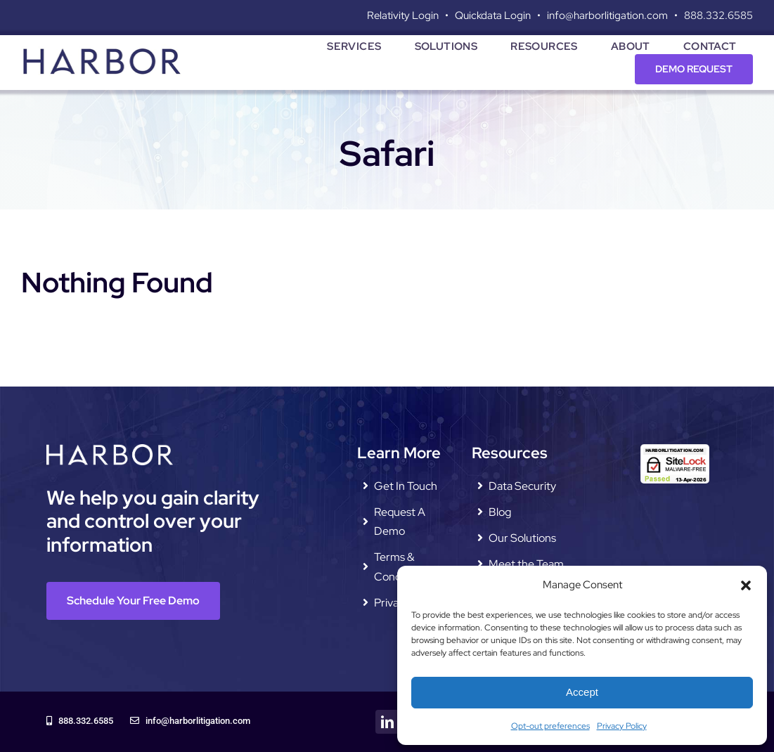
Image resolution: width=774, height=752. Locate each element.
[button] (746, 585)
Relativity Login (403, 15)
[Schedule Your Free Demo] (133, 600)
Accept (582, 692)
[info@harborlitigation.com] (190, 721)
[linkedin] (387, 722)
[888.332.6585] (79, 721)
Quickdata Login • (501, 15)
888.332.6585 (718, 15)
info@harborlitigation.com (607, 15)
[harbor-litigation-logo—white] (109, 449)
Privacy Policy (622, 726)
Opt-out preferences (550, 726)
